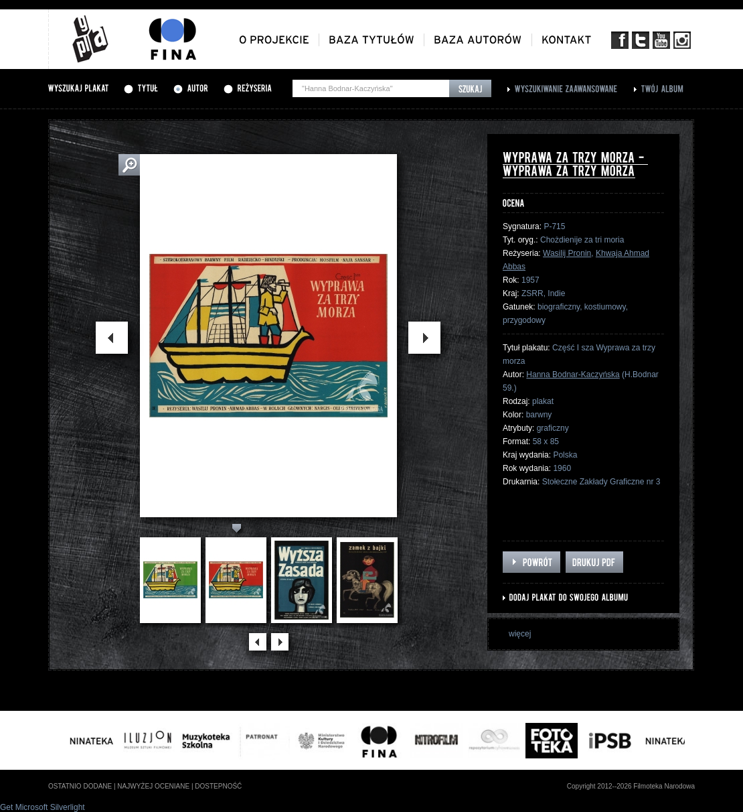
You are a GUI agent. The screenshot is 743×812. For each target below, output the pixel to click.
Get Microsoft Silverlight (42, 807)
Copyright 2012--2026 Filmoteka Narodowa (631, 786)
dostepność (218, 786)
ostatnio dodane (80, 786)
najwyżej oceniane (153, 786)
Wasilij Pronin (567, 253)
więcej (520, 633)
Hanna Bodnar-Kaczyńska (572, 374)
